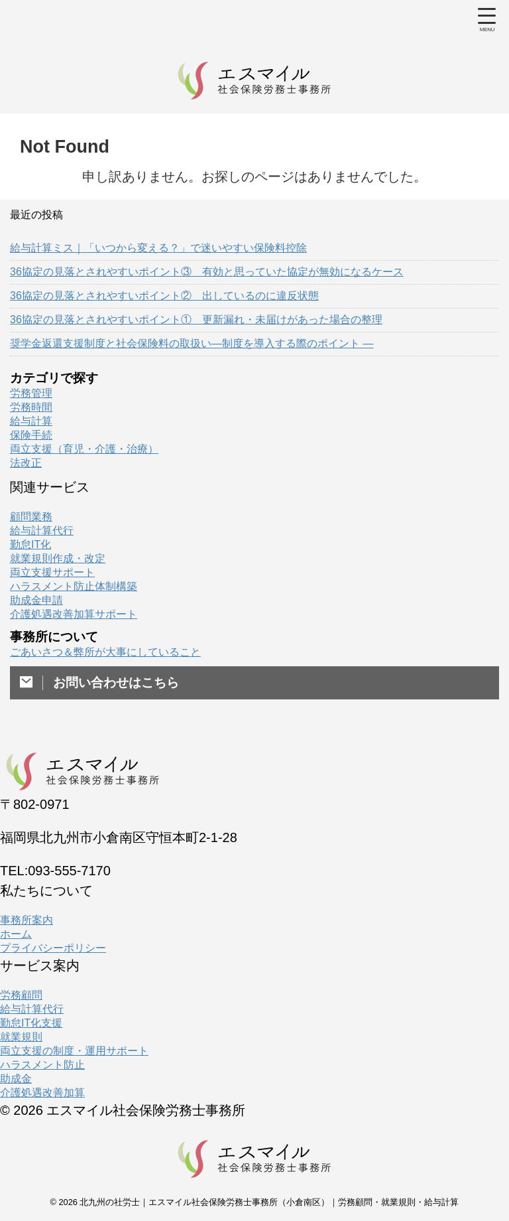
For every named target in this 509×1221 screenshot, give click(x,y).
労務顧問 (21, 995)
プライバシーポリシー (53, 948)
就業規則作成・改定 (57, 558)
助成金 (16, 1078)
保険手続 (31, 435)
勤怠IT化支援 (31, 1023)
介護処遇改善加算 (42, 1092)
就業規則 (21, 1036)
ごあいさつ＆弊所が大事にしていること (105, 652)
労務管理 (31, 393)
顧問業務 (31, 516)
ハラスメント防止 (42, 1064)
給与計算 (31, 421)
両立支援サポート (52, 572)
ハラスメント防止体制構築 (73, 586)
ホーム (16, 934)
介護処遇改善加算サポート (73, 614)
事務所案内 (26, 920)
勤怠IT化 (30, 544)
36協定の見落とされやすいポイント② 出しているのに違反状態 (164, 295)
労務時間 (31, 407)
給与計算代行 (42, 530)
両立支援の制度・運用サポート (74, 1050)
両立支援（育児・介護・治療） (84, 449)
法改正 (26, 462)
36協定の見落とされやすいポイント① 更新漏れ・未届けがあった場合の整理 (196, 319)
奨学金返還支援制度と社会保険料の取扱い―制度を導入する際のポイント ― (191, 343)
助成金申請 (36, 600)
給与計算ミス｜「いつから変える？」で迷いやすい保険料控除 (158, 247)
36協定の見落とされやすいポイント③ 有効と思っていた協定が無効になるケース (207, 271)
